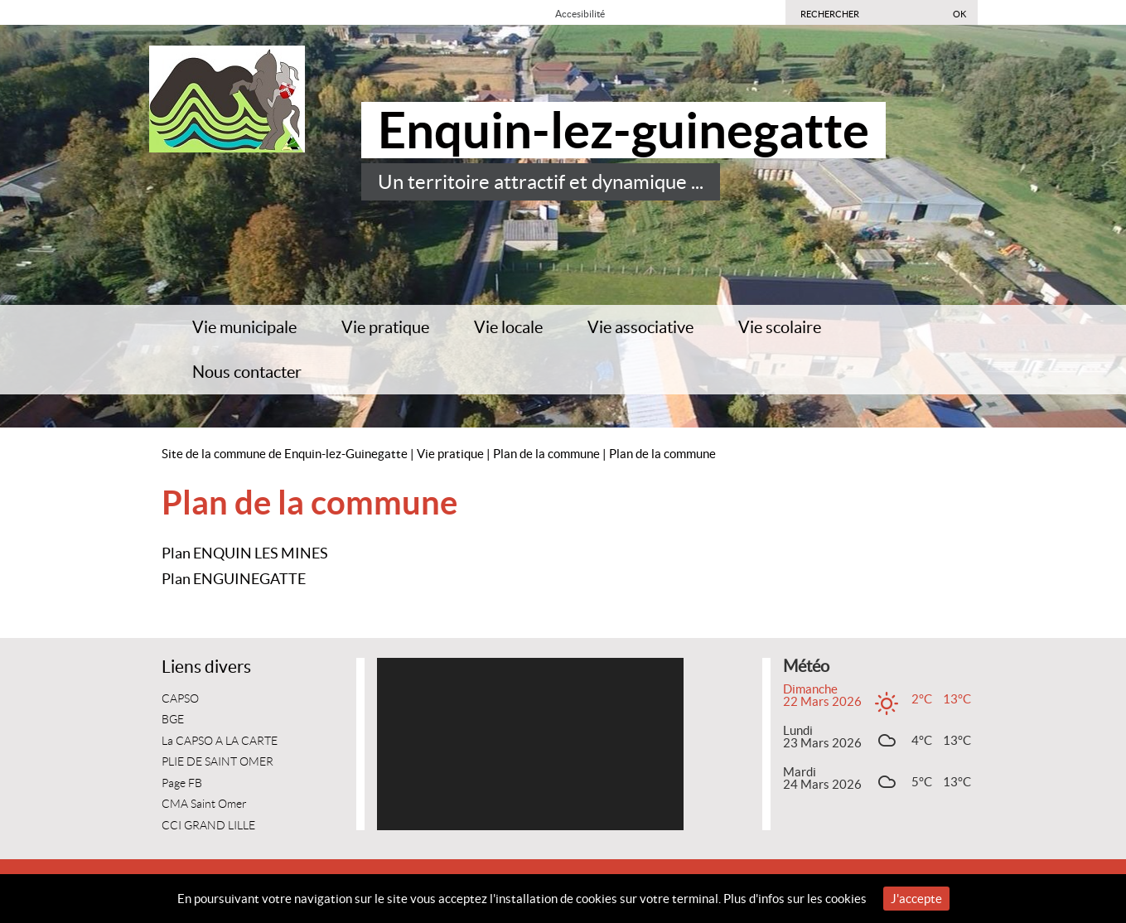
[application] (530, 744)
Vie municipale (244, 327)
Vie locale (508, 327)
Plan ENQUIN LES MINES (245, 553)
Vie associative (640, 327)
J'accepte (916, 899)
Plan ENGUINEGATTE (234, 578)
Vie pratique (385, 327)
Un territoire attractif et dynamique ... (540, 182)
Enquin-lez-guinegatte (623, 130)
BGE (173, 719)
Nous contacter (247, 372)
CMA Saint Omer (204, 804)
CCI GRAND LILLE (208, 825)
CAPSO (180, 699)
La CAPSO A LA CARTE (220, 741)
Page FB (182, 783)
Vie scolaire (779, 327)
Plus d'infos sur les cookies (795, 899)
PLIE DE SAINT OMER (217, 762)
